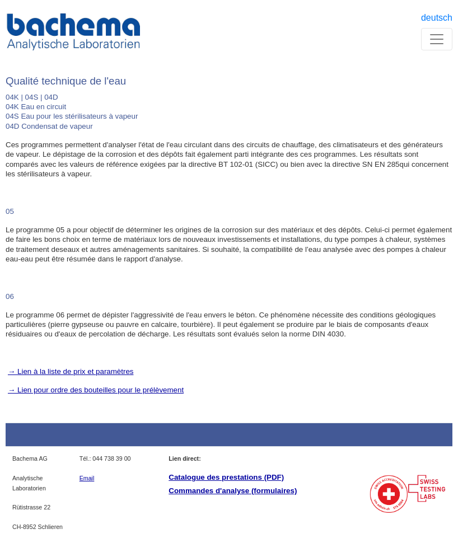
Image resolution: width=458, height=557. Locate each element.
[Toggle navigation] (436, 39)
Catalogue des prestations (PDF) (226, 477)
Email (87, 478)
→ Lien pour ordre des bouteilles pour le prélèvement (96, 390)
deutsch (436, 17)
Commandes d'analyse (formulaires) (233, 490)
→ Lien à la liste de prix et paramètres (70, 371)
